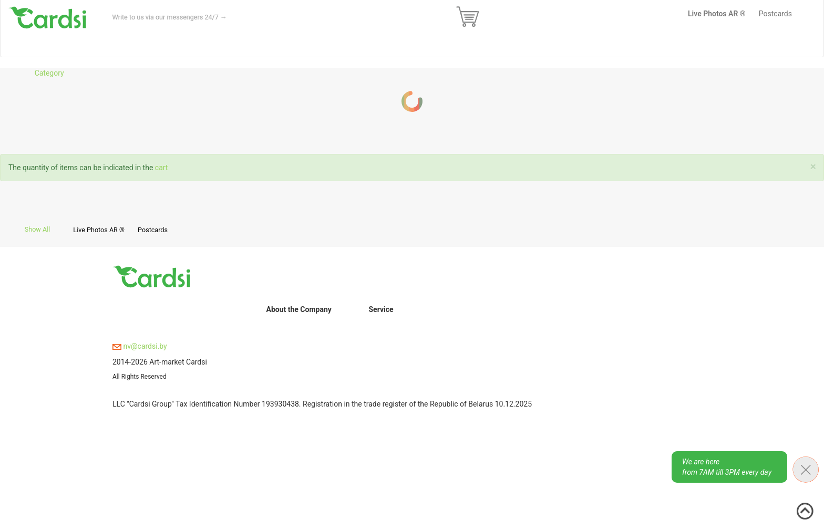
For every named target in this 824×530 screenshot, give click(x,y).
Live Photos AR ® (99, 230)
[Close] (813, 166)
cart (161, 167)
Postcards (153, 230)
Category (49, 73)
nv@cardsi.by (139, 346)
